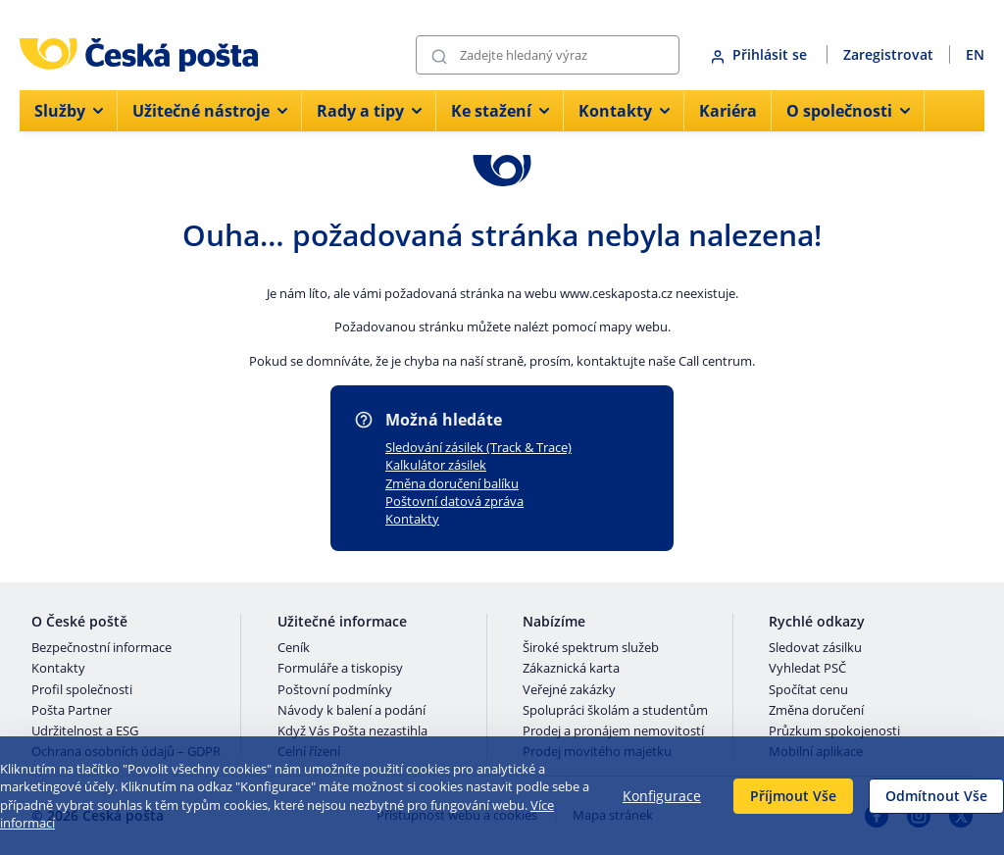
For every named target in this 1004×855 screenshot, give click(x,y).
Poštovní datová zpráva (454, 501)
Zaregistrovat (888, 54)
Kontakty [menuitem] (624, 111)
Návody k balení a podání (351, 711)
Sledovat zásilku (815, 648)
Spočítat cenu (808, 690)
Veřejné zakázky (569, 690)
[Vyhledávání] (547, 55)
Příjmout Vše (793, 795)
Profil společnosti (81, 690)
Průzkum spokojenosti (834, 731)
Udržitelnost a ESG (84, 731)
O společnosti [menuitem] (848, 111)
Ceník (293, 648)
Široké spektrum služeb (591, 648)
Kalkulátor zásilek (435, 465)
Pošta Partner (71, 711)
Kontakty (412, 519)
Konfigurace (662, 795)
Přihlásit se (761, 54)
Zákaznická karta (571, 669)
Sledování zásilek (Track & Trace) (478, 447)
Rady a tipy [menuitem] (369, 111)
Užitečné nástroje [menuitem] (209, 111)
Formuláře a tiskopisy (340, 669)
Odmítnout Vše (936, 795)
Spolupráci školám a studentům (615, 711)
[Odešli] (439, 55)
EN (975, 54)
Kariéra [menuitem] (728, 111)
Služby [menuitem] (68, 111)
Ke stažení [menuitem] (500, 111)
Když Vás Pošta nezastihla (352, 731)
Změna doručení (816, 711)
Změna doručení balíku (452, 483)
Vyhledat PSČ (807, 669)
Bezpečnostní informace (101, 648)
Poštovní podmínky (334, 690)
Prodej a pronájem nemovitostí (613, 731)
